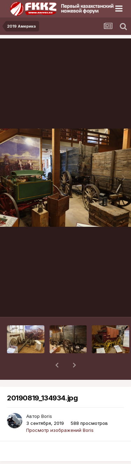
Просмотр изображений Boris (60, 412)
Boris (46, 398)
